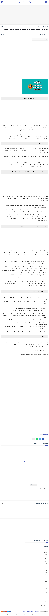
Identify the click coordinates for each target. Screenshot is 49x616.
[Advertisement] (24, 15)
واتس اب (45, 596)
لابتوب (46, 583)
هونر (46, 594)
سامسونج (45, 574)
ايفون (46, 561)
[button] (43, 439)
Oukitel (46, 601)
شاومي (45, 576)
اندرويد (46, 556)
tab (46, 603)
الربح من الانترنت (44, 552)
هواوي (46, 592)
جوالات (46, 567)
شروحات (45, 578)
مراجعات (45, 587)
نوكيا (46, 590)
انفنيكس (45, 558)
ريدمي (46, 572)
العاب (46, 554)
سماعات (29, 143)
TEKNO (45, 607)
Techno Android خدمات (42, 605)
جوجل (46, 570)
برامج (39, 26)
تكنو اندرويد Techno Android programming (19, 2)
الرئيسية (45, 26)
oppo (46, 599)
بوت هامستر (44, 565)
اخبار (46, 549)
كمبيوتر (45, 581)
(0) (2, 34)
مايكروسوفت (44, 585)
